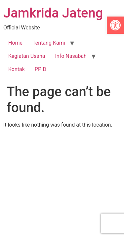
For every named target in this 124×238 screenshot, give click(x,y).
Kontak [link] (16, 69)
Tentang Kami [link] (48, 43)
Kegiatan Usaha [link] (26, 56)
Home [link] (15, 43)
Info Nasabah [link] (71, 56)
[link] (115, 25)
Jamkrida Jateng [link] (53, 13)
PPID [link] (40, 69)
